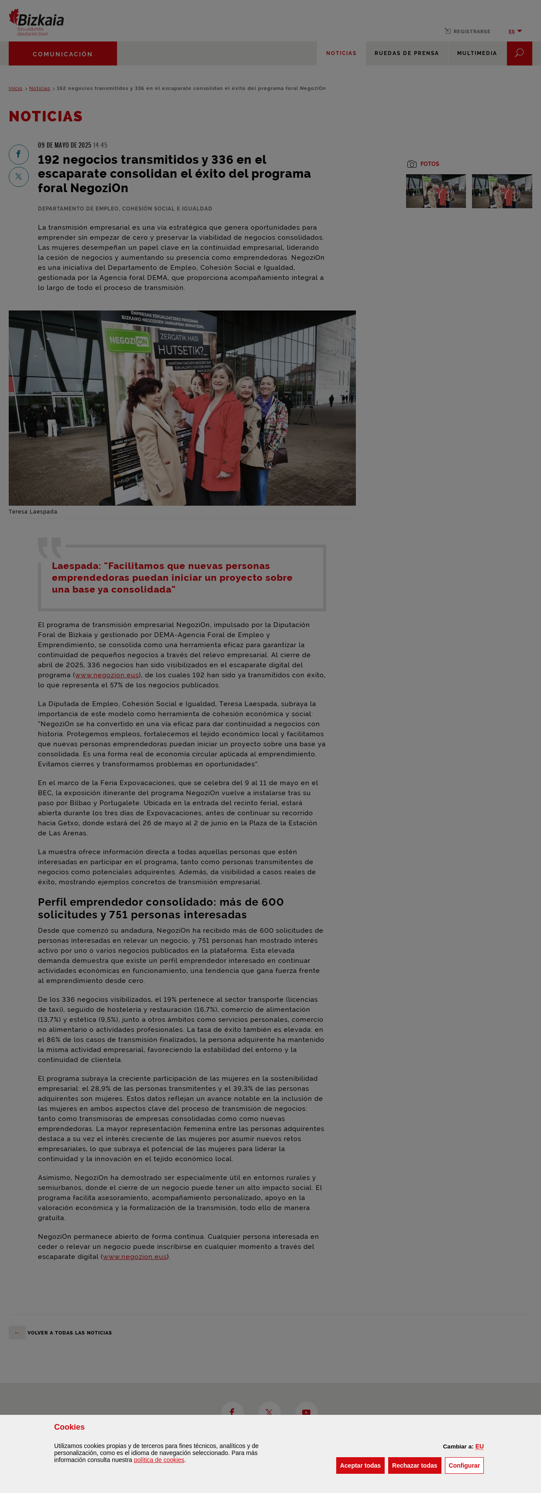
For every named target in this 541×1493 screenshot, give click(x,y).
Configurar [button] (466, 1465)
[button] (480, 1446)
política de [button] (159, 1459)
